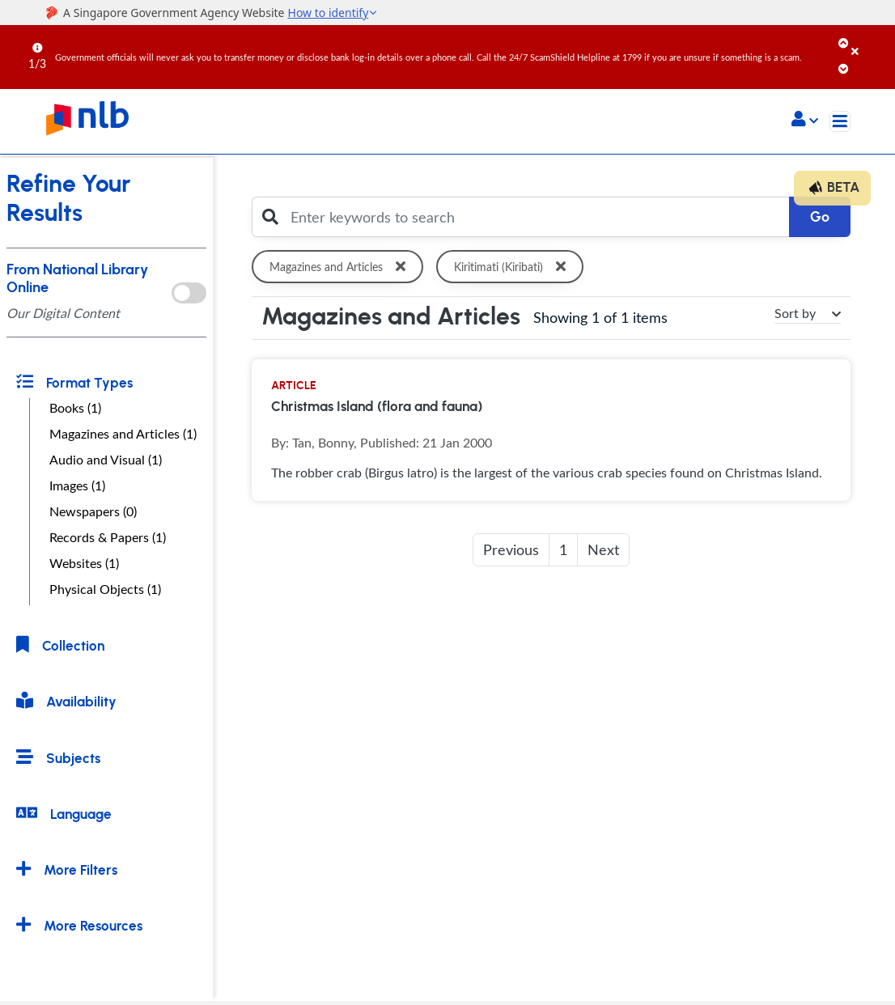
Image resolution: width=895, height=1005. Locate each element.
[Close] (870, 39)
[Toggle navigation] (839, 121)
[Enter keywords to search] (535, 217)
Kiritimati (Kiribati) (512, 266)
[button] (804, 120)
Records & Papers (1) (107, 537)
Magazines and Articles (340, 266)
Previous (511, 549)
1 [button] (563, 549)
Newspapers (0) (93, 511)
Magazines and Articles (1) (123, 434)
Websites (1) (84, 563)
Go (819, 217)
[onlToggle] (189, 292)
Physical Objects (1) (105, 589)
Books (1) (75, 408)
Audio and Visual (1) (105, 460)
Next (603, 549)
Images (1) (77, 485)
